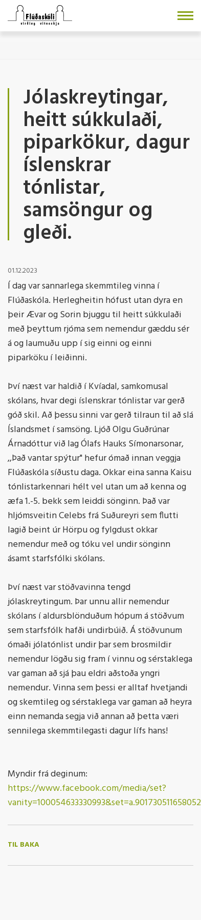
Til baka (23, 845)
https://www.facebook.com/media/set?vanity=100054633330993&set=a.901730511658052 (104, 795)
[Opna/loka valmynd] (185, 15)
